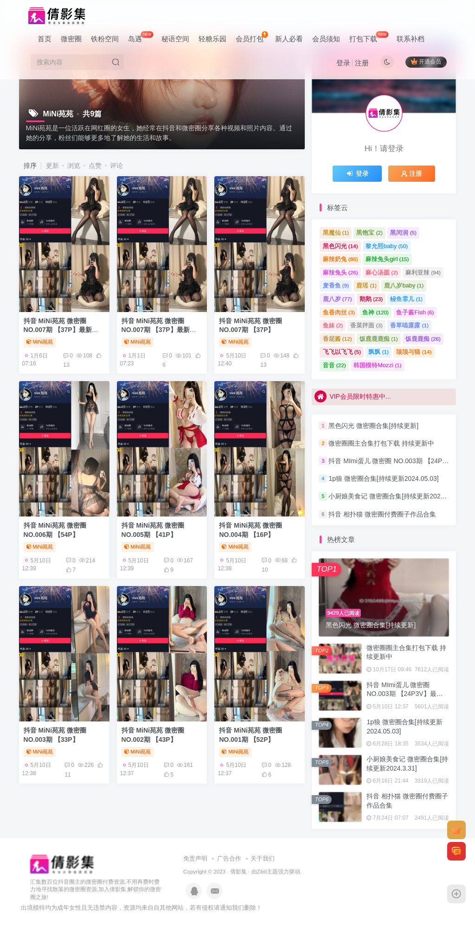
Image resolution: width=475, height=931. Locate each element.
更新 (52, 165)
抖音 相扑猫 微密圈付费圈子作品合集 (382, 514)
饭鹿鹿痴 (423, 338)
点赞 (95, 165)
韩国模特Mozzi (377, 365)
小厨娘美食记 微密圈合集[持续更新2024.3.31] (394, 496)
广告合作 (229, 858)
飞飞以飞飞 (342, 351)
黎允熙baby (387, 245)
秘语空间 (175, 39)
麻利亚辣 (423, 272)
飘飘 (378, 351)
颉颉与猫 (413, 351)
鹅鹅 (371, 298)
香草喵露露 (409, 325)
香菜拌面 (366, 325)
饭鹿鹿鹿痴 (378, 338)
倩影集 (238, 871)
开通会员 (426, 61)
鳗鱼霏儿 (406, 298)
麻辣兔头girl (387, 258)
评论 (116, 165)
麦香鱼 (336, 285)
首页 (44, 39)
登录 (343, 63)
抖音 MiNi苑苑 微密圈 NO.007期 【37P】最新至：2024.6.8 (58, 330)
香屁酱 (337, 338)
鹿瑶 (366, 285)
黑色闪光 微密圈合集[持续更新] (373, 425)
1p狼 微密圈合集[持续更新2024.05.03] (383, 478)
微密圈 (71, 39)
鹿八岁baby (404, 285)
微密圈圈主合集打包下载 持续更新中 (381, 443)
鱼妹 (333, 325)
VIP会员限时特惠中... (353, 396)
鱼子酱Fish (415, 312)
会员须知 (326, 39)
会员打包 (252, 37)
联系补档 (410, 39)
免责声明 (195, 858)
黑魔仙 (336, 232)
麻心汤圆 (382, 272)
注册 (362, 63)
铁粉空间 (105, 39)
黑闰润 (403, 232)
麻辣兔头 (340, 272)
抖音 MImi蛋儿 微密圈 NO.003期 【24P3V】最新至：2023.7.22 (404, 694)
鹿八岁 (337, 298)
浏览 (73, 165)
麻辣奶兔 (340, 258)
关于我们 (262, 858)
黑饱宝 (369, 232)
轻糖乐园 (212, 39)
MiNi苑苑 (39, 341)
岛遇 (140, 37)
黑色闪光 (340, 245)
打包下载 (368, 37)
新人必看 (289, 39)
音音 (334, 365)
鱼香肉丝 (339, 312)
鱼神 (375, 312)
